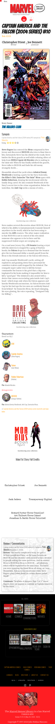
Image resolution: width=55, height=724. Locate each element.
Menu (5, 1)
